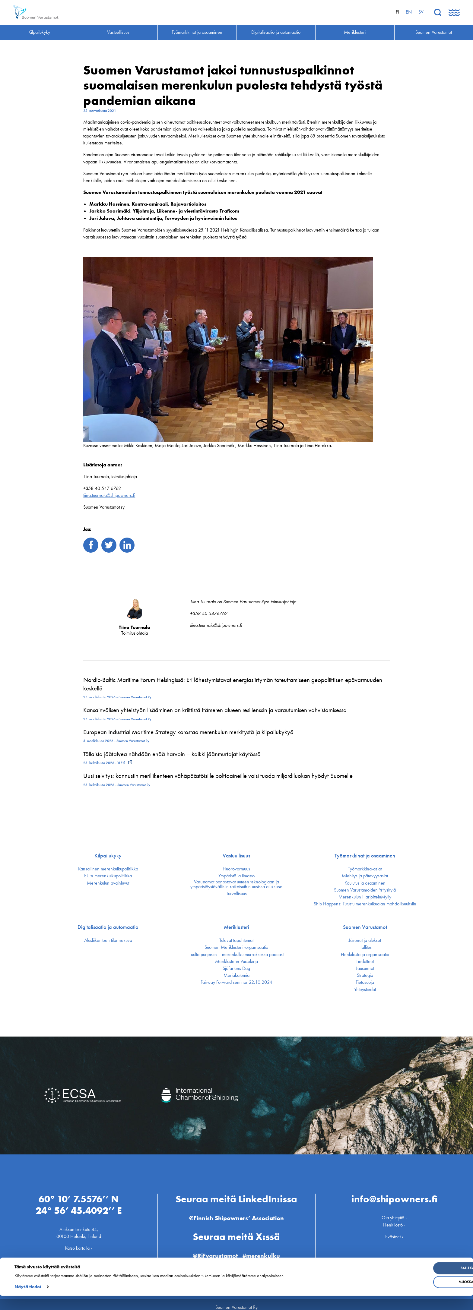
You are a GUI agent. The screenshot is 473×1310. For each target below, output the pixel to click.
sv (421, 12)
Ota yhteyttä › (394, 1212)
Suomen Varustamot (365, 927)
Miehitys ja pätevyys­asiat (365, 875)
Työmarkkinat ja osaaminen (365, 855)
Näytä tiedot (27, 1301)
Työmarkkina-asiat (365, 868)
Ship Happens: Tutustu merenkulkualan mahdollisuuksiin (365, 903)
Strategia (365, 975)
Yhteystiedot (365, 989)
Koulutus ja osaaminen (365, 883)
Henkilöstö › (394, 1219)
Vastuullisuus (236, 855)
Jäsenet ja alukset (365, 940)
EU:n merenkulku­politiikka (108, 875)
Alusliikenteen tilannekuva (108, 940)
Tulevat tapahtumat (236, 940)
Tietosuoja (365, 982)
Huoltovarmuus (236, 868)
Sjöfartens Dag (236, 968)
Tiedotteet (365, 961)
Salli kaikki (424, 1282)
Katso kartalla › (78, 1243)
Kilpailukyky (108, 855)
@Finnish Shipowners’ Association (236, 1212)
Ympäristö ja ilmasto (236, 875)
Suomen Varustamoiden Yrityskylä (365, 890)
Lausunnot (365, 968)
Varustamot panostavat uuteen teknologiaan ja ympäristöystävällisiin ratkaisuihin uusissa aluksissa (236, 884)
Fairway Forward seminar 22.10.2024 (236, 982)
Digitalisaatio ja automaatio (108, 927)
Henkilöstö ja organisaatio (365, 954)
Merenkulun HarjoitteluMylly (364, 897)
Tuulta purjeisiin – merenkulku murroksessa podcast (236, 954)
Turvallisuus (236, 893)
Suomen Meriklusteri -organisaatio (236, 947)
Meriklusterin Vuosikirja (236, 961)
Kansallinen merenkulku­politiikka (108, 868)
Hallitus (365, 947)
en (409, 12)
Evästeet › (394, 1231)
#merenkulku (263, 1250)
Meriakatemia (236, 975)
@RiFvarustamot (214, 1250)
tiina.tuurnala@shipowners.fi (109, 495)
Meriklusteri (236, 927)
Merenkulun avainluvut (108, 883)
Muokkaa (424, 1296)
